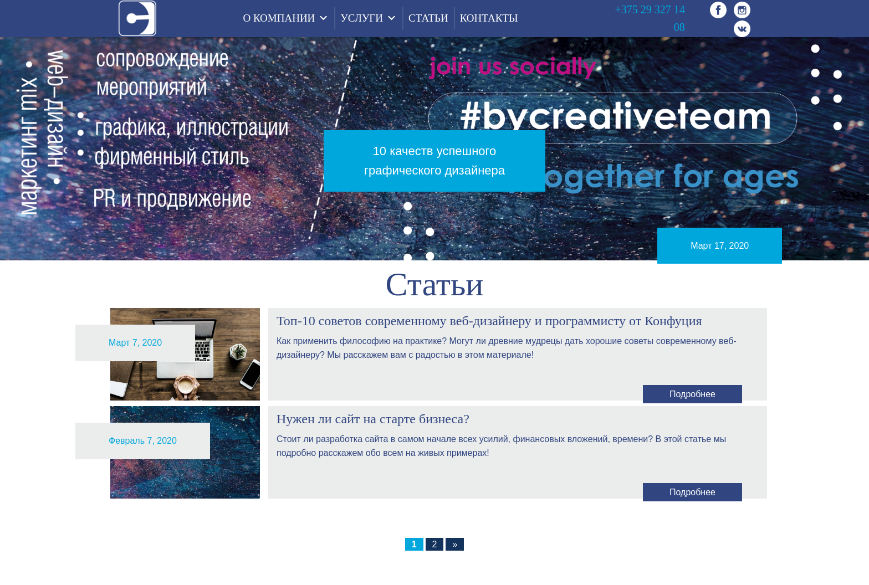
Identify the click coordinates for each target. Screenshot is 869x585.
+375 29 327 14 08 (649, 18)
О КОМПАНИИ (279, 18)
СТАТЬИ (428, 18)
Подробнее (692, 394)
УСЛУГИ (361, 18)
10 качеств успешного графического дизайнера (434, 160)
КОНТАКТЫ (489, 18)
